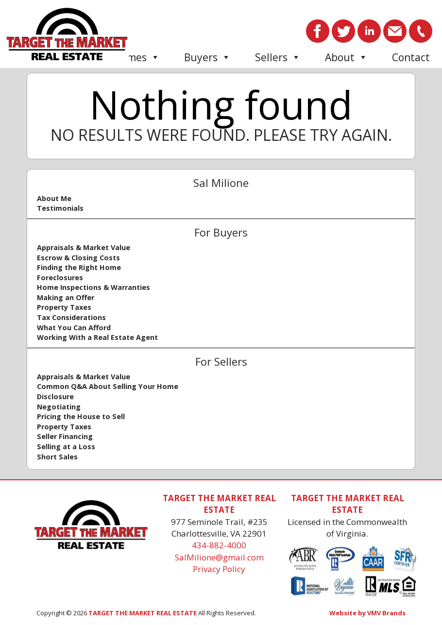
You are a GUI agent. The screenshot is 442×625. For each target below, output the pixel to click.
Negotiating (59, 406)
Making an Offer (65, 297)
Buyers (207, 57)
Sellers (278, 57)
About (346, 57)
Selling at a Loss (66, 446)
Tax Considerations (71, 317)
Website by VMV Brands (367, 612)
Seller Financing (65, 436)
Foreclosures (60, 277)
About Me (54, 198)
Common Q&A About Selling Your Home (107, 386)
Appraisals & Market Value (83, 247)
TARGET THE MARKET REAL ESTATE (142, 612)
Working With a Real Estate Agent (97, 337)
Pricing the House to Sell (81, 416)
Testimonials (60, 208)
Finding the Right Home (79, 267)
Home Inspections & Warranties (93, 287)
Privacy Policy (219, 568)
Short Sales (57, 456)
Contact (411, 57)
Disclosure (55, 396)
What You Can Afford (74, 327)
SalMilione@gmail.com (219, 557)
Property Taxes (64, 307)
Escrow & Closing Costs (78, 257)
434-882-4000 (219, 545)
